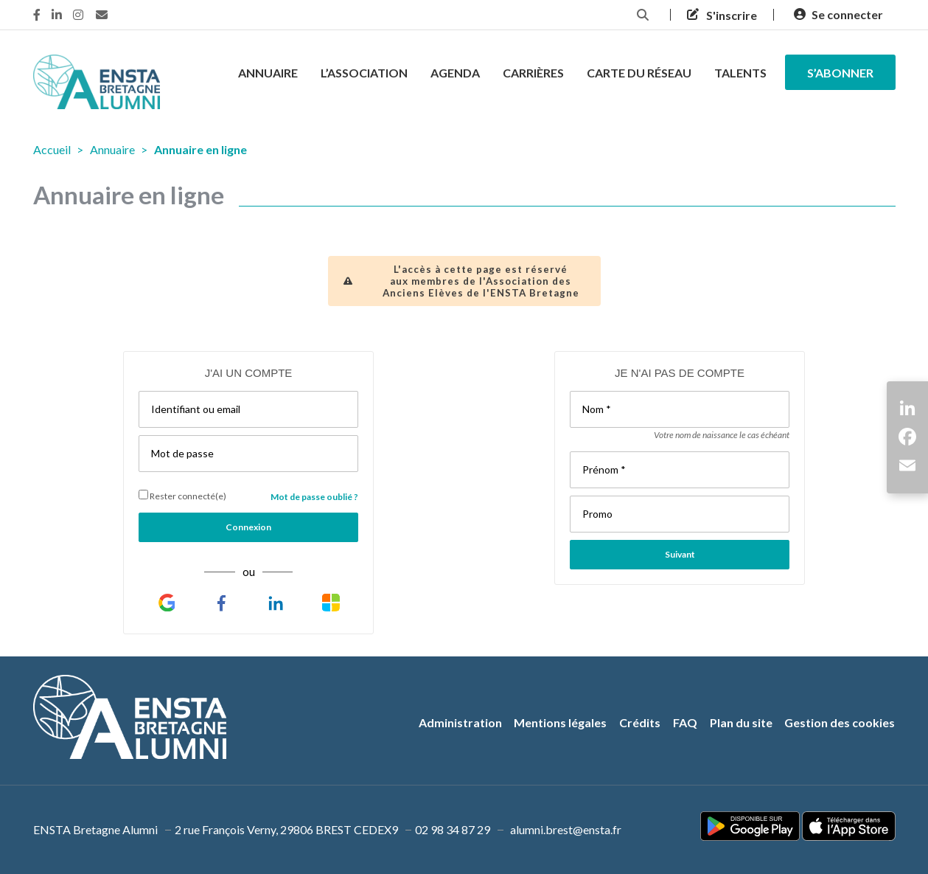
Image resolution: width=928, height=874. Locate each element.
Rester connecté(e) (182, 496)
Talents (740, 73)
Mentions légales (560, 722)
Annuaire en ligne (200, 149)
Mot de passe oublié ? (314, 496)
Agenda (455, 73)
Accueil (52, 149)
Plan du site (741, 722)
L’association (364, 73)
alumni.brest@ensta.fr (565, 829)
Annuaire (268, 73)
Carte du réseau (639, 73)
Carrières (533, 73)
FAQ (685, 722)
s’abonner (840, 73)
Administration (460, 722)
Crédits (639, 722)
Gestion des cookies (839, 722)
